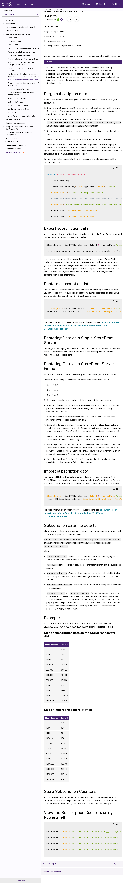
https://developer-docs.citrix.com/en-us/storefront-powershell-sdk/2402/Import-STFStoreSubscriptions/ (81, 512)
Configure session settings (18, 109)
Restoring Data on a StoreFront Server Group (64, 50)
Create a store (13, 38)
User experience (12, 138)
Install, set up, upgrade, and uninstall (20, 27)
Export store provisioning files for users (23, 48)
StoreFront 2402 (63, 9)
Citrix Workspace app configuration (22, 116)
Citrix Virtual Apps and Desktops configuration (21, 94)
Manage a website (13, 119)
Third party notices (13, 149)
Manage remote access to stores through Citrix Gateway (21, 63)
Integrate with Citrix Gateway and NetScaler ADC (19, 128)
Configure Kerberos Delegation (20, 55)
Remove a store (14, 45)
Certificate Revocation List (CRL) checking (21, 69)
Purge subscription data (55, 31)
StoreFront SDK (12, 142)
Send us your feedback (52, 870)
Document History (15, 152)
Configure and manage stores (18, 34)
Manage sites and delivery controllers (23, 59)
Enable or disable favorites (18, 89)
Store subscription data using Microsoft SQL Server (23, 84)
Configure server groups (15, 123)
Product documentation (21, 4)
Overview (9, 20)
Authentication (12, 31)
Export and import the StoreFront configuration (19, 133)
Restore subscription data (56, 41)
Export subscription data (55, 36)
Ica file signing (14, 112)
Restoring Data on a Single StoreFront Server (64, 45)
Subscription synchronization (19, 105)
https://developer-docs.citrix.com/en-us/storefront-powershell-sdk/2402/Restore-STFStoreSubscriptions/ (81, 325)
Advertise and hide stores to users (21, 52)
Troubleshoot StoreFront (16, 145)
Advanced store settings (17, 98)
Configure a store (15, 41)
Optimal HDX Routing (16, 102)
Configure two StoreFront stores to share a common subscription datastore (23, 75)
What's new (10, 24)
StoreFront (50, 9)
